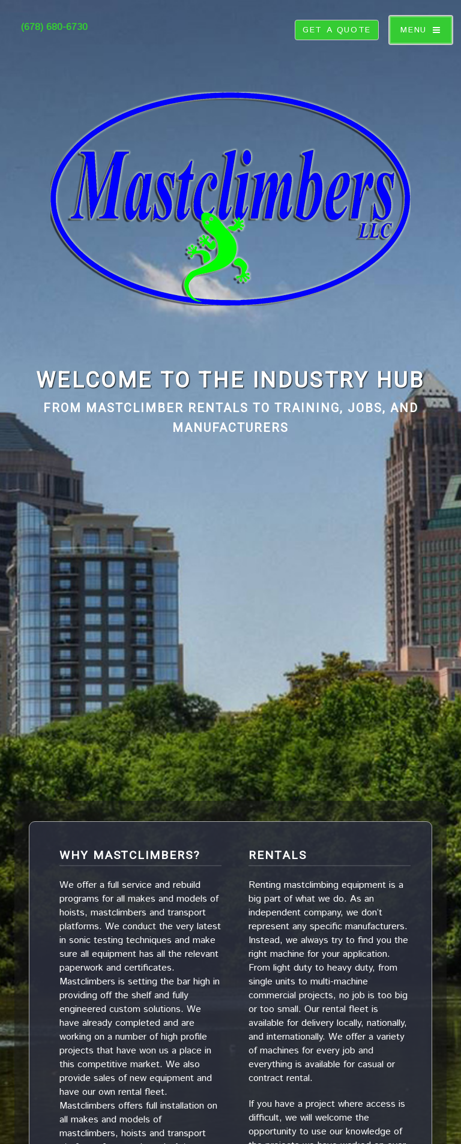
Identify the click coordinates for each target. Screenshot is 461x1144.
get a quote (337, 30)
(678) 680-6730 (54, 27)
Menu (413, 30)
